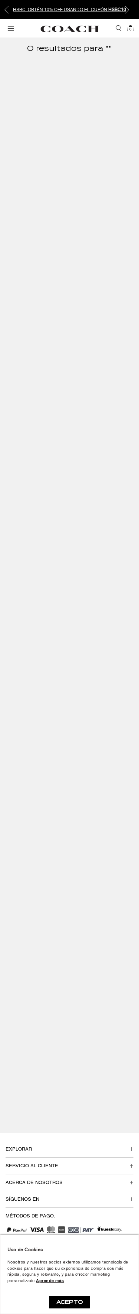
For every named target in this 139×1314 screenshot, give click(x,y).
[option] (69, 9)
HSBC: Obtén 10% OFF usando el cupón (69, 9)
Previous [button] (11, 9)
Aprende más (50, 1280)
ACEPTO (69, 1302)
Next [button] (127, 9)
